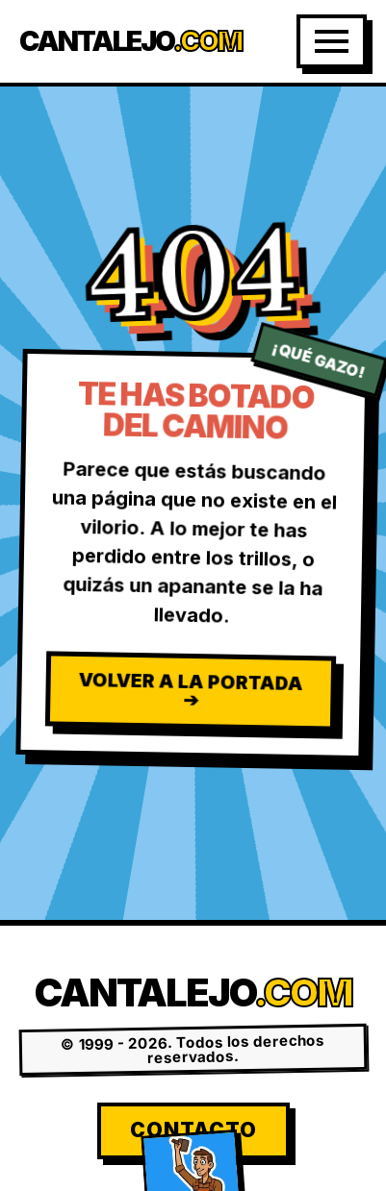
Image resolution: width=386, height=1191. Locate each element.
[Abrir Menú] (331, 41)
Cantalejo (130, 42)
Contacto (193, 1130)
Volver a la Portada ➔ (191, 689)
